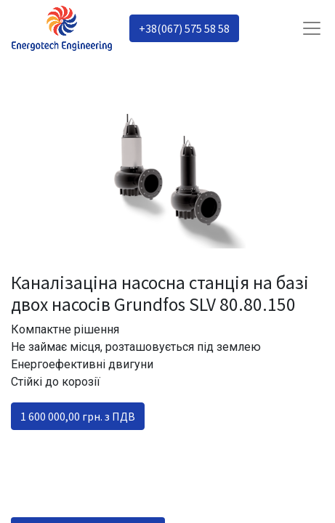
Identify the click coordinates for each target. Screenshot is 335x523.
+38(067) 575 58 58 (184, 28)
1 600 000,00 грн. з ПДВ (77, 416)
